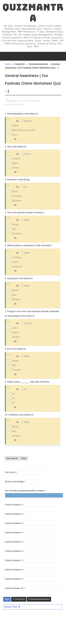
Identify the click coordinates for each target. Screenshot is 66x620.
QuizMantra (33, 12)
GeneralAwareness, (15, 104)
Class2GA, (35, 100)
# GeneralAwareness (39, 599)
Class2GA (19, 64)
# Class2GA (19, 599)
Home (8, 64)
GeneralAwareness (38, 64)
